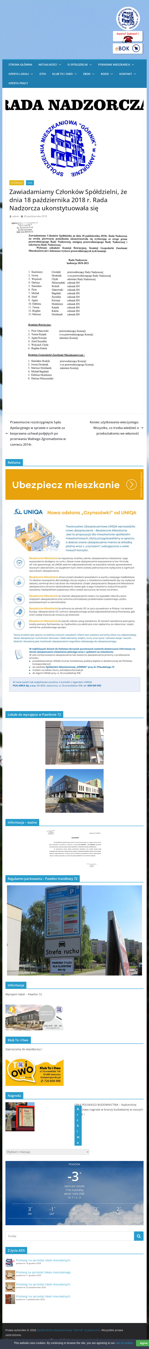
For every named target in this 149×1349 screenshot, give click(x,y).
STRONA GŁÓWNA (20, 64)
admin (15, 216)
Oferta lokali (19, 74)
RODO (105, 74)
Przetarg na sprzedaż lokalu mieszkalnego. (43, 1272)
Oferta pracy (18, 83)
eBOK (86, 74)
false (74, 1221)
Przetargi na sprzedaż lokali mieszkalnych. (43, 1260)
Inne (30, 182)
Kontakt (125, 74)
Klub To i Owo (62, 74)
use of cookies (124, 1345)
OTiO (42, 74)
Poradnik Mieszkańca (114, 64)
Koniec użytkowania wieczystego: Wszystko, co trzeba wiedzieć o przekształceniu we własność (117, 428)
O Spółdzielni (78, 64)
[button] (59, 64)
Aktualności (47, 64)
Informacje (17, 182)
